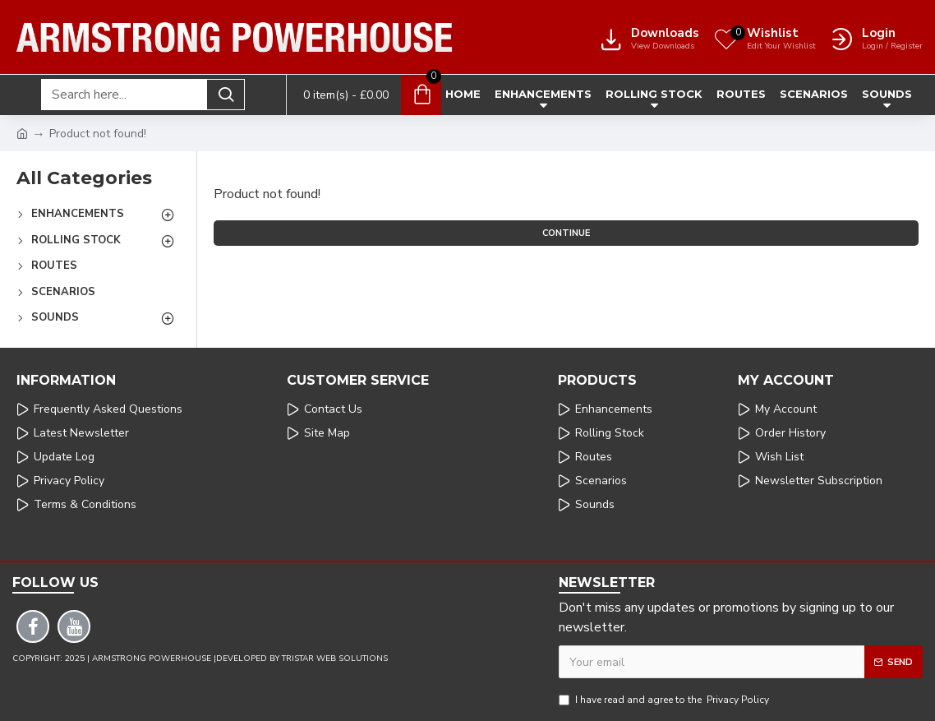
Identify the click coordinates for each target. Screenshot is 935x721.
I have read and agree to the (665, 699)
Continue (566, 233)
